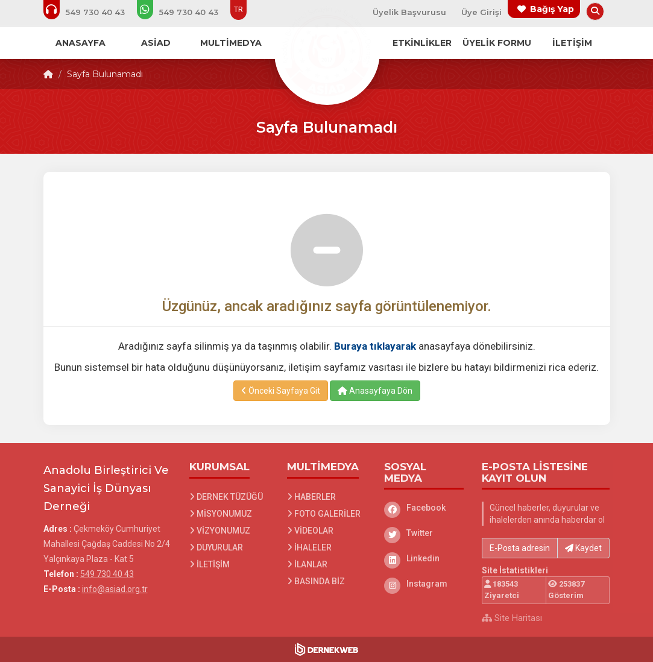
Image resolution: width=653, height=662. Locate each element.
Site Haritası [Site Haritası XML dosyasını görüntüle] (512, 618)
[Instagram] (424, 584)
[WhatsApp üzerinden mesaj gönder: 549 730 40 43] (185, 12)
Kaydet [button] (583, 548)
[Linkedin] (424, 558)
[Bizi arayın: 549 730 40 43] (92, 12)
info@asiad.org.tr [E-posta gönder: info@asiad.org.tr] (115, 589)
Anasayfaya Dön (375, 391)
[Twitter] (424, 533)
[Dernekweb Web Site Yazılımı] (326, 649)
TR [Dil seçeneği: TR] (238, 9)
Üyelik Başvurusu (409, 12)
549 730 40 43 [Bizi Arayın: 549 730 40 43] (107, 574)
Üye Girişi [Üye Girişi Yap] (481, 12)
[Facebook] (424, 508)
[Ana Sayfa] (327, 50)
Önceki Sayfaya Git (280, 391)
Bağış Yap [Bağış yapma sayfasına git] (552, 9)
